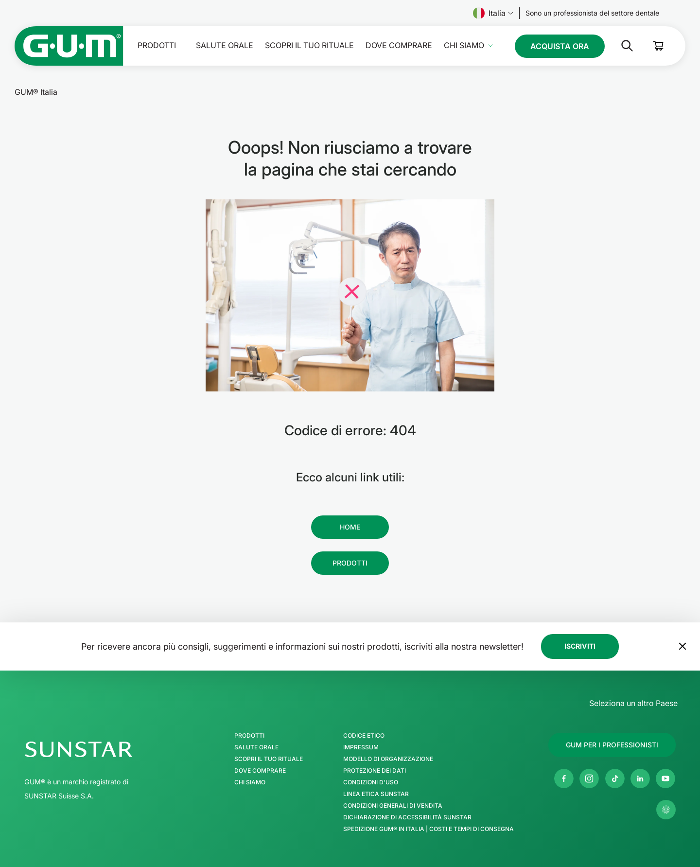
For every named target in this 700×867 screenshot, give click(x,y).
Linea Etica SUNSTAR (376, 794)
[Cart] (658, 46)
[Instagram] (589, 778)
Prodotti (157, 45)
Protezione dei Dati (374, 771)
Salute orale (224, 45)
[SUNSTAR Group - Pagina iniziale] (104, 749)
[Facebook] (564, 778)
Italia (493, 13)
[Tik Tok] (615, 778)
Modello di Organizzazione (388, 759)
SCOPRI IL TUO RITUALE (309, 45)
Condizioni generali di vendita (392, 806)
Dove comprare (399, 45)
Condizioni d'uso (370, 782)
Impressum (361, 747)
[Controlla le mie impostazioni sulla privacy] (666, 809)
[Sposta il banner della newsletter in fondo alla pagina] (682, 646)
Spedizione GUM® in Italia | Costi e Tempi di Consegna (428, 829)
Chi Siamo (464, 45)
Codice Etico (364, 736)
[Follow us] (592, 13)
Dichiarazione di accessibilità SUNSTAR (407, 817)
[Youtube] (665, 778)
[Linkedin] (640, 778)
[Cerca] (619, 45)
